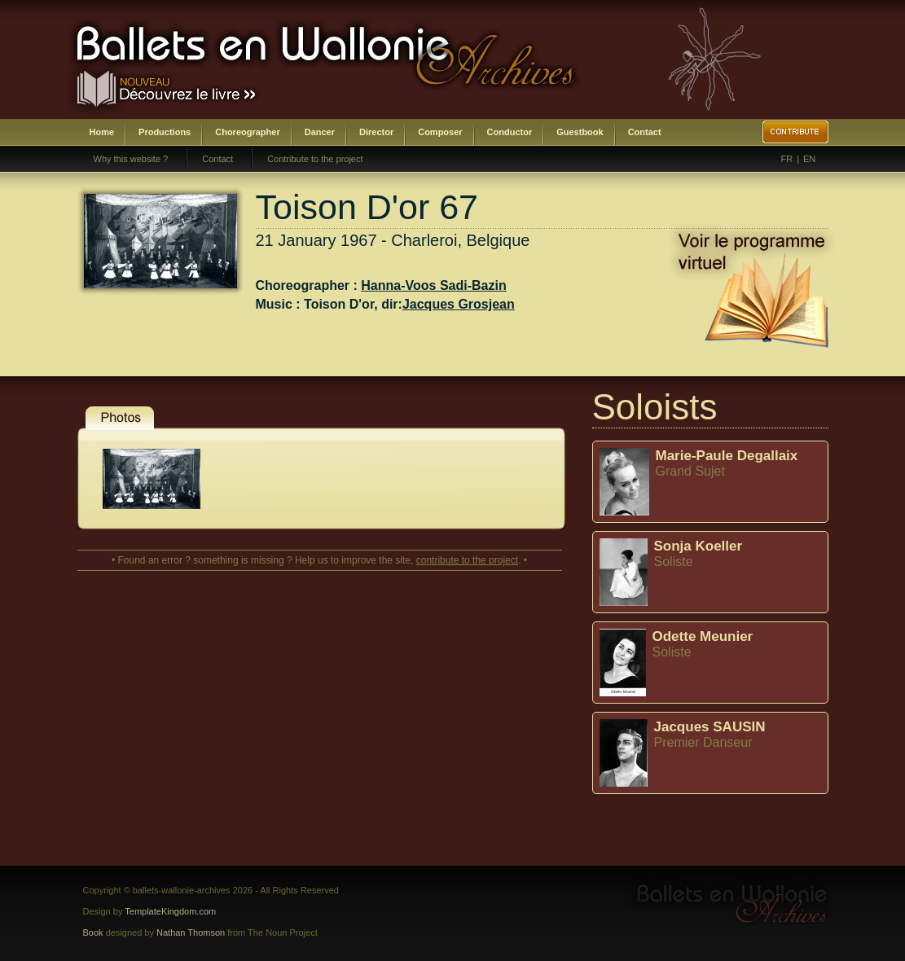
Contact (644, 132)
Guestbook (579, 132)
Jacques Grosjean (458, 304)
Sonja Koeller (698, 546)
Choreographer (247, 132)
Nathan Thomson (190, 932)
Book (93, 932)
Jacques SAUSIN (710, 727)
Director (376, 132)
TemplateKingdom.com (170, 911)
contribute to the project (467, 560)
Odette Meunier (702, 636)
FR (787, 159)
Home (102, 132)
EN (809, 159)
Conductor (510, 132)
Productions (164, 132)
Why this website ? (131, 159)
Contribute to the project (314, 159)
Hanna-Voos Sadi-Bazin (433, 285)
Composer (440, 132)
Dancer (320, 132)
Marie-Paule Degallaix (727, 455)
